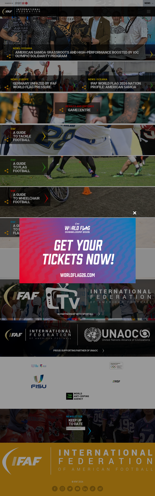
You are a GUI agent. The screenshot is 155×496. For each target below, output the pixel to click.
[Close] (134, 212)
